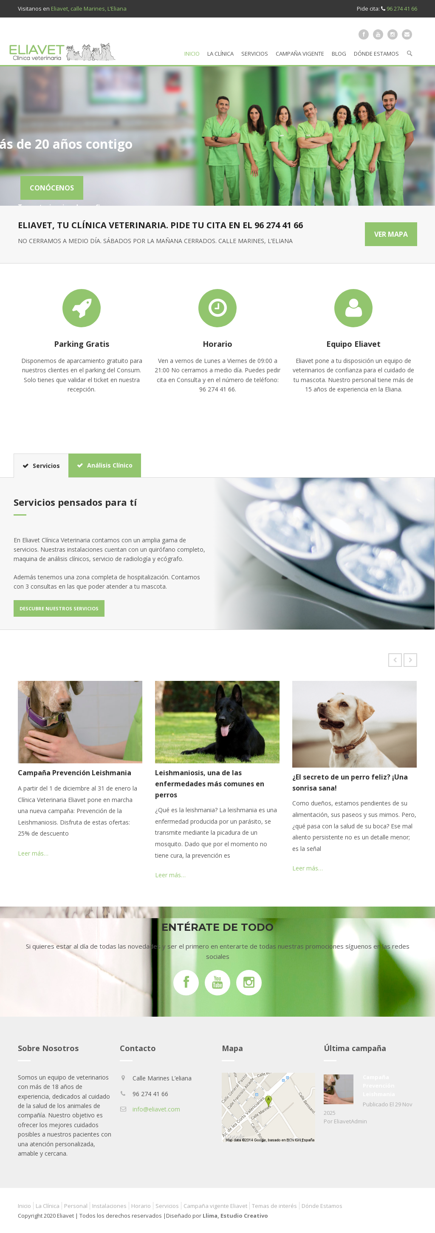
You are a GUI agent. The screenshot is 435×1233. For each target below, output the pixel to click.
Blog (339, 53)
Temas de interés (274, 1206)
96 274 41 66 (402, 8)
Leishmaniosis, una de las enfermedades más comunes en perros (209, 783)
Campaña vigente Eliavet (215, 1206)
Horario (141, 1206)
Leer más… (33, 853)
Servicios (254, 53)
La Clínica (220, 53)
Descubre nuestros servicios (59, 608)
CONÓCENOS (184, 188)
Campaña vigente (300, 53)
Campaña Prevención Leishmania (74, 772)
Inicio (192, 53)
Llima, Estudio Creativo (235, 1215)
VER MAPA (391, 234)
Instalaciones (109, 1206)
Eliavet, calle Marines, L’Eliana (89, 8)
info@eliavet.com (156, 1109)
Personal (76, 1206)
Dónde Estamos (376, 53)
